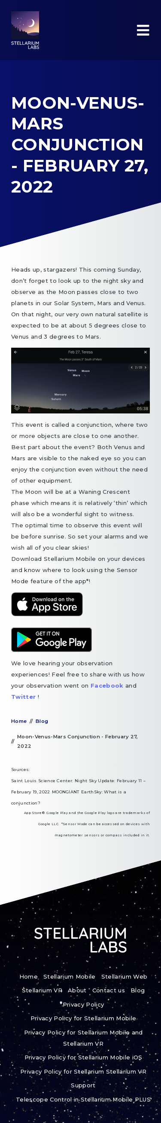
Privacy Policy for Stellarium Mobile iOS (83, 1057)
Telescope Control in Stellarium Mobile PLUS (83, 1099)
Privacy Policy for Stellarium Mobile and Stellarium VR (83, 1038)
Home (19, 721)
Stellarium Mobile (69, 976)
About (77, 990)
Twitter (24, 696)
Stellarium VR (42, 990)
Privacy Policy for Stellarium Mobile (83, 1018)
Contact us (108, 990)
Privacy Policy (83, 1004)
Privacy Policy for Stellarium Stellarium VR (83, 1071)
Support (83, 1085)
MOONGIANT (65, 791)
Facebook (108, 685)
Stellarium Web (124, 976)
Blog (42, 721)
